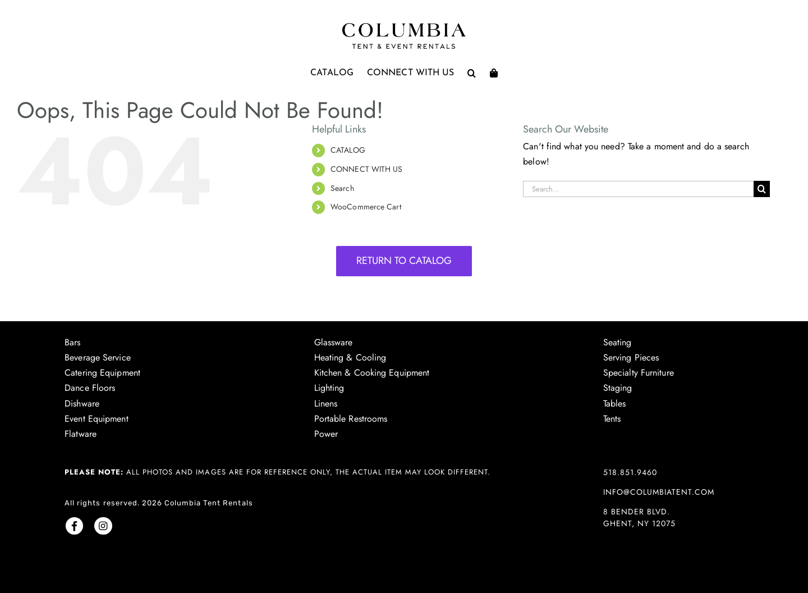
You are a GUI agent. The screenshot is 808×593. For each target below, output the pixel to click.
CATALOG (347, 150)
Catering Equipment (102, 372)
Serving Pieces (631, 357)
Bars (72, 342)
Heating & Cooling (350, 357)
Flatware (81, 433)
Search (342, 188)
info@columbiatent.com (658, 492)
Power (326, 433)
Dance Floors (90, 387)
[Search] (762, 189)
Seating (617, 342)
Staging (617, 387)
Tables (614, 403)
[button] (471, 73)
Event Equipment (96, 418)
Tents (612, 418)
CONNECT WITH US (366, 169)
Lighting (329, 387)
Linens (326, 403)
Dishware (82, 403)
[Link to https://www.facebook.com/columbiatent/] (74, 526)
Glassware (333, 342)
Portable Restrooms (351, 418)
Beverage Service (98, 357)
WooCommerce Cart (365, 206)
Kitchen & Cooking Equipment (372, 372)
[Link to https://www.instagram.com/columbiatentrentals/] (103, 526)
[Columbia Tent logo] (404, 26)
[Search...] (638, 189)
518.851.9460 (630, 472)
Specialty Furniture (638, 372)
